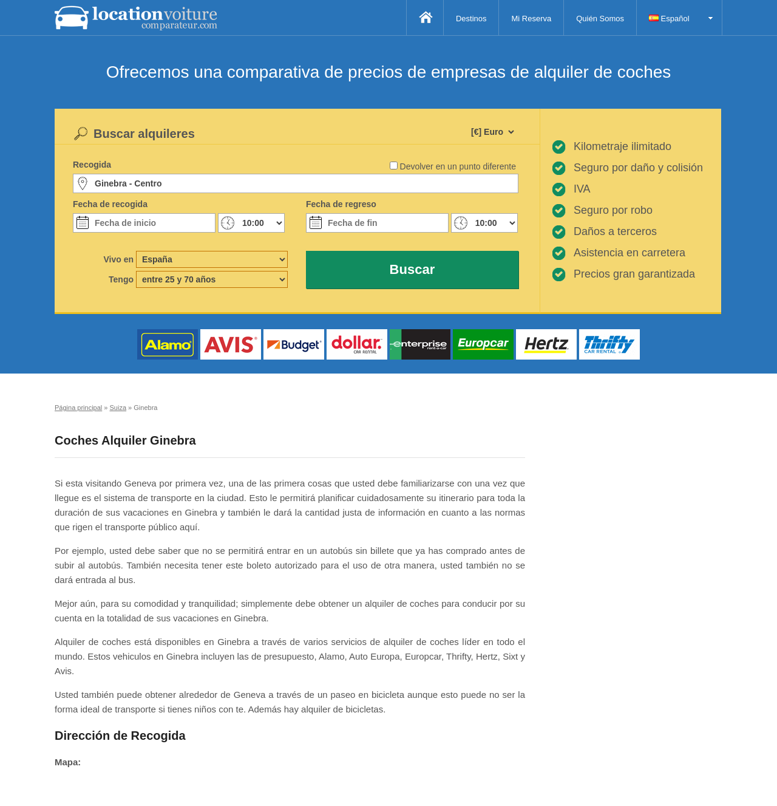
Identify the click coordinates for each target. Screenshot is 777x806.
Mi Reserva (531, 18)
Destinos (471, 18)
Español (669, 18)
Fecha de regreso (341, 204)
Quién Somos (600, 18)
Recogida (92, 164)
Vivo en (118, 259)
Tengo (121, 279)
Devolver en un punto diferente (458, 166)
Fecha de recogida (110, 204)
